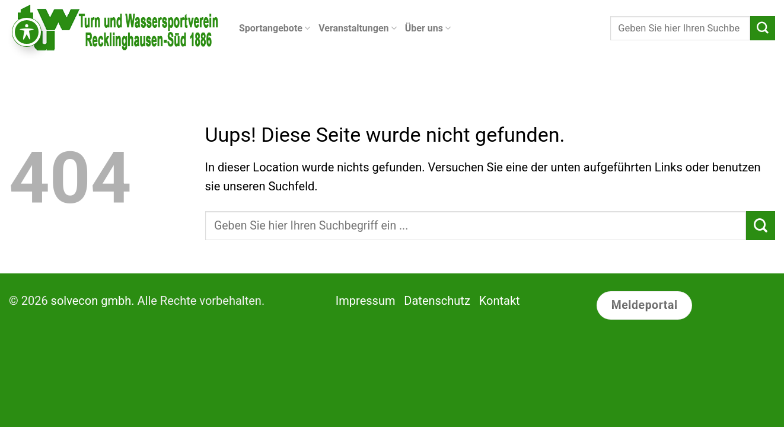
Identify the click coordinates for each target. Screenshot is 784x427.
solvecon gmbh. (93, 301)
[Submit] (762, 28)
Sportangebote (274, 28)
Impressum (366, 301)
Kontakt (499, 301)
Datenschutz (437, 301)
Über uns (428, 28)
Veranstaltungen (357, 28)
